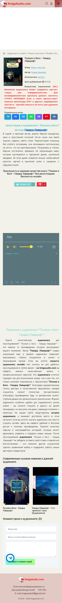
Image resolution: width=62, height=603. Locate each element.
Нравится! (25, 184)
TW (23, 116)
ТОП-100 (42, 590)
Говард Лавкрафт (38, 72)
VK (54, 116)
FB (15, 116)
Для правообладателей (23, 590)
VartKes (41, 77)
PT (46, 116)
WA (31, 116)
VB (38, 116)
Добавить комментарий (20, 561)
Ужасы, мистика (38, 67)
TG (8, 116)
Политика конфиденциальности (29, 586)
